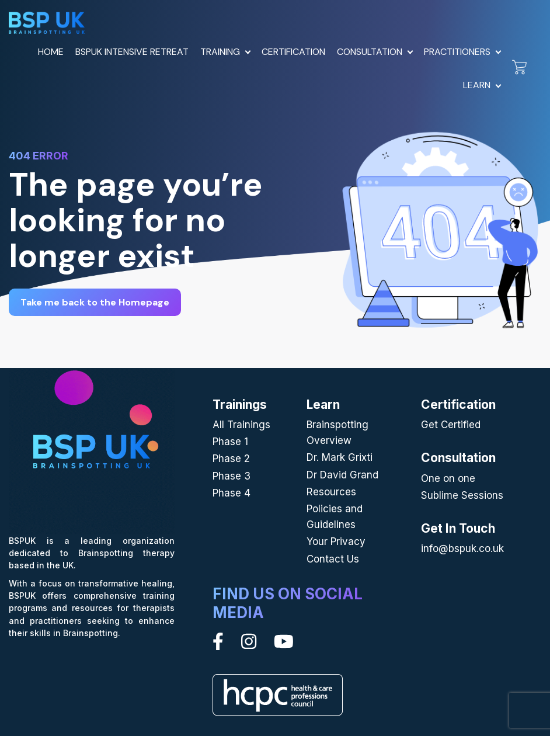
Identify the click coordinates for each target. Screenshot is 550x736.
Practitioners (457, 52)
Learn (476, 85)
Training (220, 52)
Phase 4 (231, 493)
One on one (448, 478)
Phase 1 (230, 441)
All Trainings (241, 425)
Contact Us (333, 559)
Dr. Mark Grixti (340, 457)
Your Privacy (336, 541)
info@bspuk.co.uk (462, 548)
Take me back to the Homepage (94, 302)
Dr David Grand (342, 475)
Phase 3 (231, 476)
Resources (331, 492)
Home (51, 52)
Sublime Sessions (462, 495)
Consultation (369, 52)
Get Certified (451, 425)
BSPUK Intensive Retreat (132, 52)
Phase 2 (231, 458)
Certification (293, 52)
